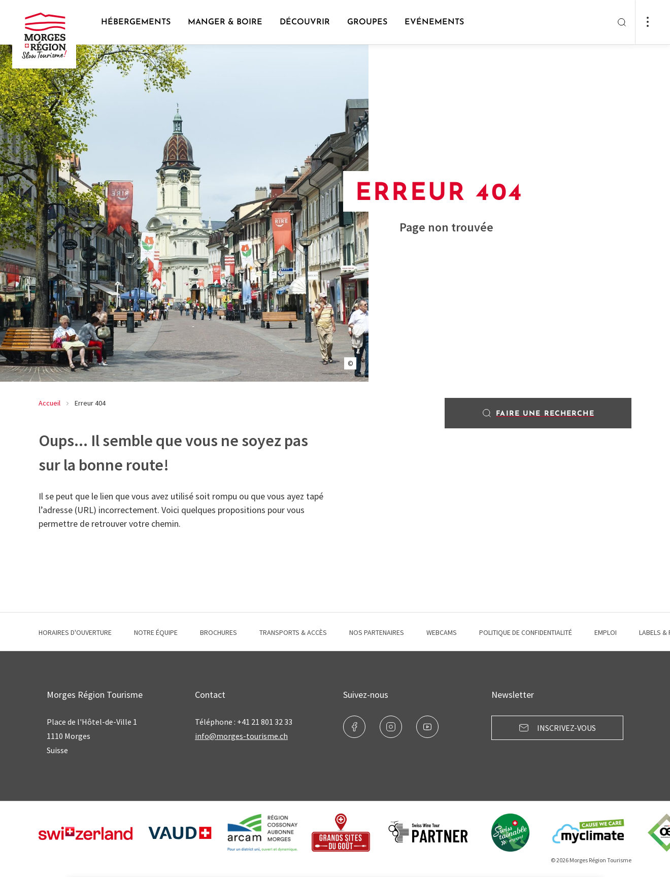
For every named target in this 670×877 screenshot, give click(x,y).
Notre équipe (156, 632)
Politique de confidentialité (525, 632)
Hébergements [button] (136, 22)
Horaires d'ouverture (75, 632)
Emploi (605, 632)
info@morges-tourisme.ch (241, 736)
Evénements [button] (434, 22)
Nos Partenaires (376, 632)
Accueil (49, 403)
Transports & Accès (293, 632)
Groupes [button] (367, 22)
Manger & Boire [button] (225, 22)
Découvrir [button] (305, 22)
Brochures (218, 632)
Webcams (441, 632)
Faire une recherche (538, 413)
